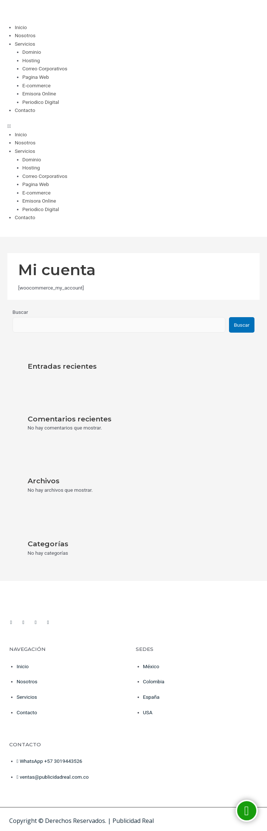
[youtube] (23, 619)
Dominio (31, 52)
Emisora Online (39, 94)
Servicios (25, 44)
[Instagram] (35, 619)
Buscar (20, 312)
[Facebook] (11, 619)
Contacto (25, 110)
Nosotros (25, 35)
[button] (133, 126)
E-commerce (36, 85)
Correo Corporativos (44, 68)
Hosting (31, 60)
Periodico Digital (40, 102)
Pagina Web (35, 77)
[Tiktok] (47, 619)
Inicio (21, 27)
